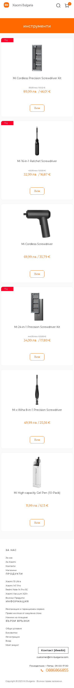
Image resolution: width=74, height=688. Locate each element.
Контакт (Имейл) (53, 650)
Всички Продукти (15, 598)
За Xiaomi (11, 562)
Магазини (11, 570)
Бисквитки (11, 632)
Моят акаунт (12, 645)
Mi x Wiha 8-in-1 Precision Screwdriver (37, 410)
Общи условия (14, 628)
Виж (37, 108)
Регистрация (13, 637)
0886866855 (57, 670)
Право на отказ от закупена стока (23, 613)
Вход (8, 641)
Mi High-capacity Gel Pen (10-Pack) (37, 493)
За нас (9, 557)
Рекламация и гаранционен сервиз (25, 609)
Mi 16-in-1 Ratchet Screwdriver (37, 161)
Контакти (10, 566)
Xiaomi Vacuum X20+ (17, 593)
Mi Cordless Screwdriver (37, 244)
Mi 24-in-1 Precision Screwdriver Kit (37, 327)
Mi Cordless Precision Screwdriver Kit (37, 78)
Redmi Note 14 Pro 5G (17, 589)
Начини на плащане (17, 617)
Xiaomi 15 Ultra (13, 581)
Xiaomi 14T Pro (13, 585)
